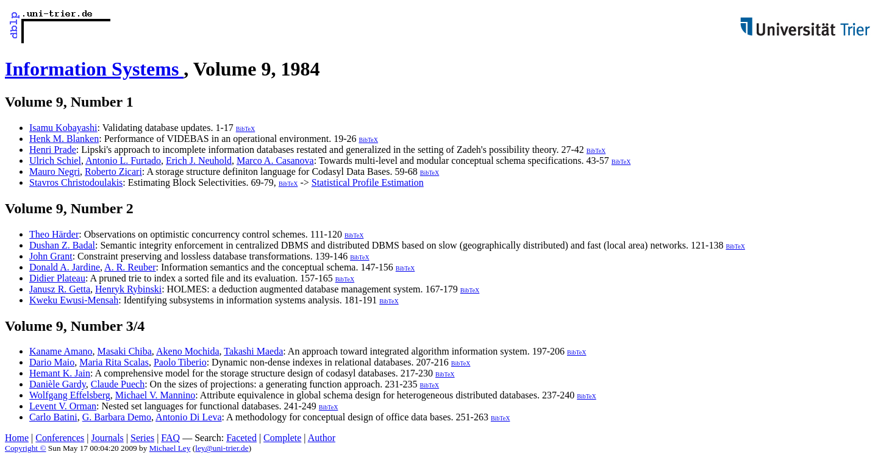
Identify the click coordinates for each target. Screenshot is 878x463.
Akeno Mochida (188, 351)
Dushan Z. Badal (62, 245)
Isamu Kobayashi (63, 127)
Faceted (241, 438)
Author (321, 438)
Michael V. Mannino (155, 395)
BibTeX (245, 128)
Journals (107, 438)
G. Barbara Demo (116, 417)
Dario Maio (51, 362)
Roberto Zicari (113, 171)
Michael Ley (170, 448)
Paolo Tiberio (180, 362)
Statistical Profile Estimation (368, 182)
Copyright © (25, 448)
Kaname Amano (61, 351)
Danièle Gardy (57, 384)
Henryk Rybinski (128, 289)
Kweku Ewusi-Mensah (73, 300)
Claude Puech (118, 384)
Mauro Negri (54, 171)
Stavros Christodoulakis (76, 182)
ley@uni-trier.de (221, 448)
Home (17, 438)
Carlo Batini (53, 417)
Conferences (59, 438)
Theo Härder (54, 234)
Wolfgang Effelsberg (69, 395)
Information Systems (94, 69)
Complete (282, 438)
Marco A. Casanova (275, 160)
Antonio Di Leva (188, 417)
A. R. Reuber (129, 267)
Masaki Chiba (125, 351)
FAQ (170, 438)
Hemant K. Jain (59, 373)
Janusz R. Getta (59, 289)
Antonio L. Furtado (123, 160)
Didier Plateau (57, 278)
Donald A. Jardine (64, 267)
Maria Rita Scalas (114, 362)
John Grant (51, 256)
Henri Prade (52, 149)
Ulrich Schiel (55, 160)
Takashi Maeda (253, 351)
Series (142, 438)
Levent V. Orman (62, 406)
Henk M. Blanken (64, 138)
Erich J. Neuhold (199, 160)
